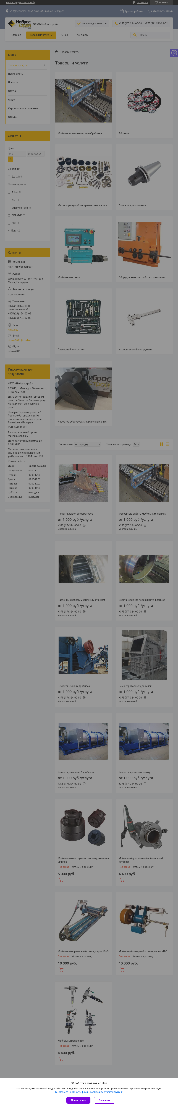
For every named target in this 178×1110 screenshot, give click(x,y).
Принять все (78, 1100)
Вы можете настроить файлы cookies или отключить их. (88, 1092)
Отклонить (105, 1100)
